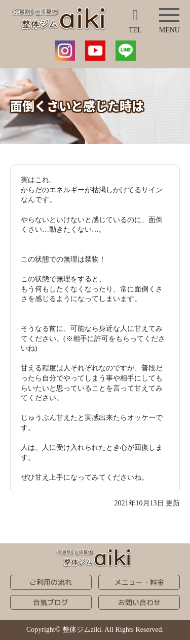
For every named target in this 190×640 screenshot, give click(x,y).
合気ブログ (50, 602)
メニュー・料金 (139, 582)
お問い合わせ (139, 602)
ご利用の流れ (50, 582)
